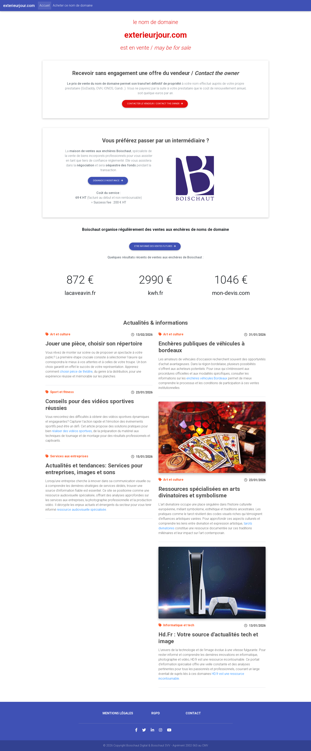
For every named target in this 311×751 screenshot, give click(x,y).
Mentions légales (118, 713)
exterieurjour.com (155, 35)
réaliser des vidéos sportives (72, 431)
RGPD (155, 713)
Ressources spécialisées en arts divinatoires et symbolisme (199, 492)
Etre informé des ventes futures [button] (155, 246)
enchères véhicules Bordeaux (206, 378)
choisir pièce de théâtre (76, 371)
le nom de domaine (155, 22)
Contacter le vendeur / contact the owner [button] (155, 103)
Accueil (45, 5)
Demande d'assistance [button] (108, 180)
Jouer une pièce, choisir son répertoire (93, 343)
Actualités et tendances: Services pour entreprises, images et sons (94, 469)
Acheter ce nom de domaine (73, 5)
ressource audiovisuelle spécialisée (81, 509)
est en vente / (155, 48)
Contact (193, 713)
